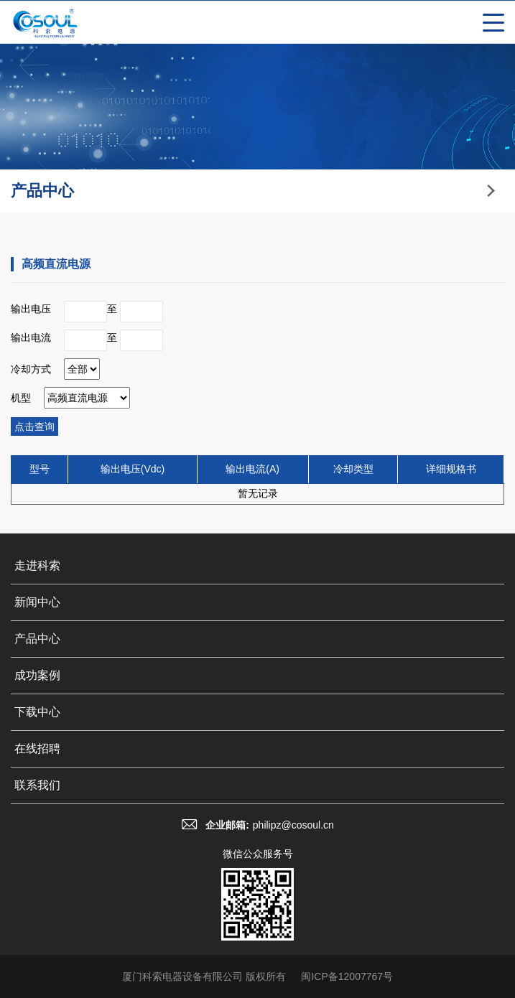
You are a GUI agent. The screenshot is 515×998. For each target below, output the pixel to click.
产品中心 (37, 639)
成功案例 (37, 675)
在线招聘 (37, 748)
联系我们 (37, 785)
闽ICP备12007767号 (347, 976)
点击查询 (34, 426)
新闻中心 (37, 602)
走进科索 (37, 565)
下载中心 (37, 712)
